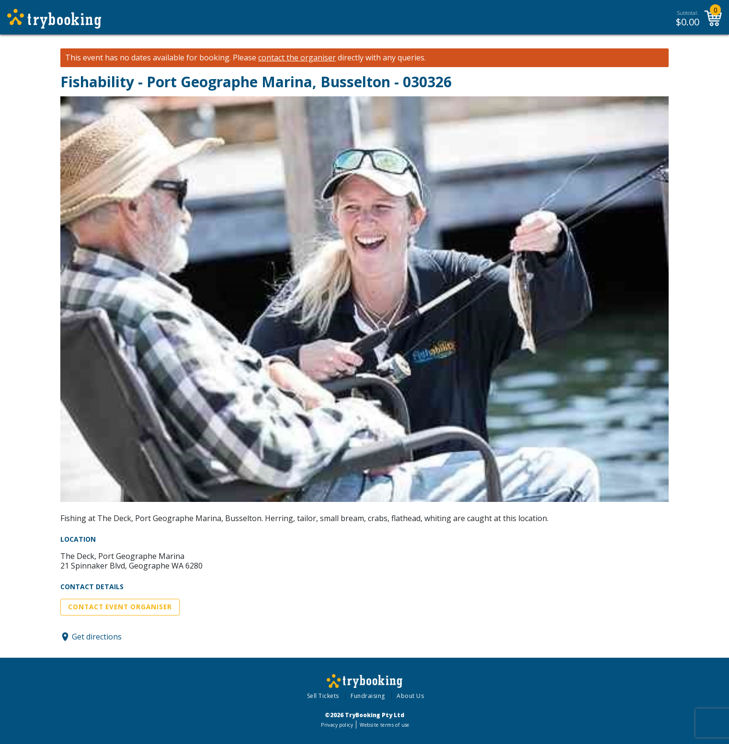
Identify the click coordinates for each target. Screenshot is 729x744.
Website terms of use (384, 724)
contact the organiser (297, 57)
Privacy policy (337, 724)
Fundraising (368, 696)
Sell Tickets (323, 696)
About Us (410, 696)
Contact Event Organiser (120, 607)
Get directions (97, 636)
